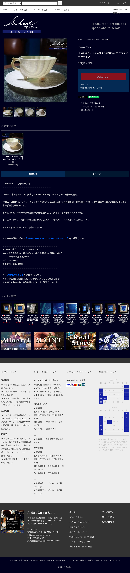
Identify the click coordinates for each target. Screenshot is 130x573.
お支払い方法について (79, 522)
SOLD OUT (103, 77)
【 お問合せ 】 (20, 418)
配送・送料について (78, 527)
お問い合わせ (117, 13)
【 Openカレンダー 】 (38, 538)
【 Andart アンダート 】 (93, 40)
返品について (85, 84)
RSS (112, 560)
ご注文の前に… (76, 517)
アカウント (103, 3)
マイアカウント (109, 512)
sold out (106, 40)
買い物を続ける (85, 110)
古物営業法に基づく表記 (80, 546)
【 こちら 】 (20, 459)
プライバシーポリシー (79, 541)
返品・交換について (78, 532)
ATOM (117, 560)
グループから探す (40, 10)
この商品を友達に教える (89, 103)
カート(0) (120, 3)
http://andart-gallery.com (39, 535)
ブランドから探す (20, 10)
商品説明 (33, 174)
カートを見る (108, 517)
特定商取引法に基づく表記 (91, 88)
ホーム (6, 10)
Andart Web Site (118, 10)
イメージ (96, 174)
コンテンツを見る (60, 10)
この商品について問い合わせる (92, 107)
